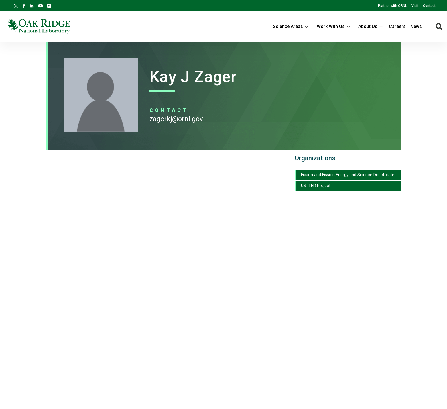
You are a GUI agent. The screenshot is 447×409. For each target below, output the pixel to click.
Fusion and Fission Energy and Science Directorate (347, 174)
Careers (397, 26)
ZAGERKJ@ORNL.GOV (176, 119)
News (416, 26)
